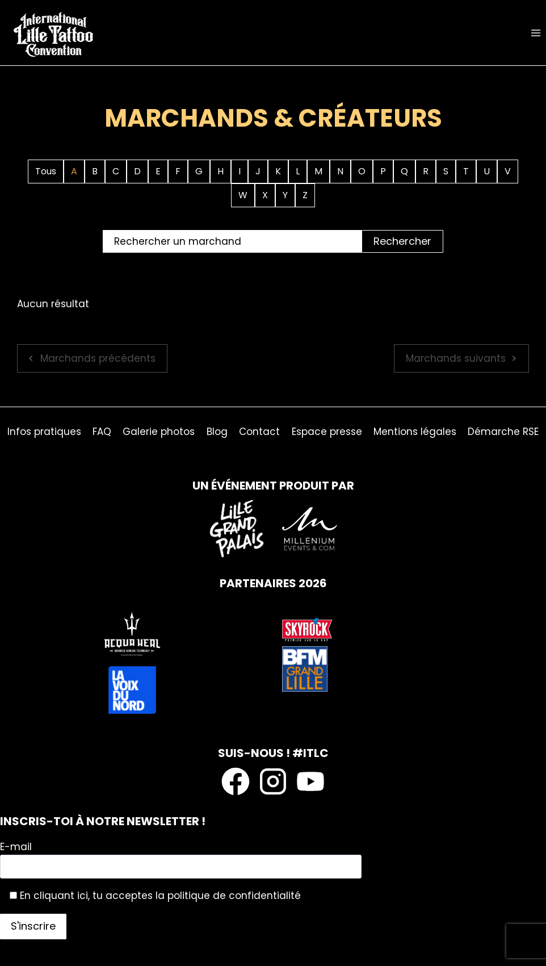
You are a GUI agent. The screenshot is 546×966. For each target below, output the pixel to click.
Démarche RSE (503, 431)
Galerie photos (159, 431)
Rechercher (402, 241)
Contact (259, 431)
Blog (217, 431)
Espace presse (327, 431)
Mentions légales (414, 431)
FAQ (102, 431)
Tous (45, 171)
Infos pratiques (44, 431)
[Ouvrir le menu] (535, 32)
